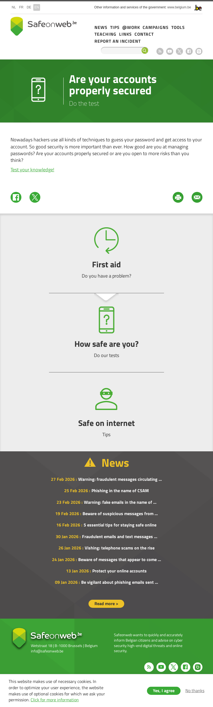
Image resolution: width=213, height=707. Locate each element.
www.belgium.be (179, 7)
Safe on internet (106, 411)
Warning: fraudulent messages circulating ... (120, 479)
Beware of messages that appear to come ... (119, 559)
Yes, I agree (164, 690)
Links (125, 34)
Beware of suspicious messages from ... (120, 513)
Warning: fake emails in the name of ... (120, 502)
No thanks (194, 690)
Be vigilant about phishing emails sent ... (119, 582)
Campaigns (156, 27)
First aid (106, 253)
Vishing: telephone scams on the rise (120, 548)
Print (178, 197)
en (36, 7)
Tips (115, 27)
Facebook (189, 51)
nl (14, 7)
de (29, 7)
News (100, 27)
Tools (178, 27)
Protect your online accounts (119, 571)
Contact (144, 34)
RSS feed (159, 51)
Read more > (106, 603)
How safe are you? (106, 332)
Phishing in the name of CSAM (120, 490)
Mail (197, 197)
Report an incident (117, 41)
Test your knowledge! (32, 169)
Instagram (198, 51)
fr (21, 7)
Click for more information (55, 699)
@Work (131, 27)
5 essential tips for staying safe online (120, 525)
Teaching (105, 34)
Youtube (169, 51)
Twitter (35, 197)
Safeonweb (44, 26)
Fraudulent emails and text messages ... (119, 536)
